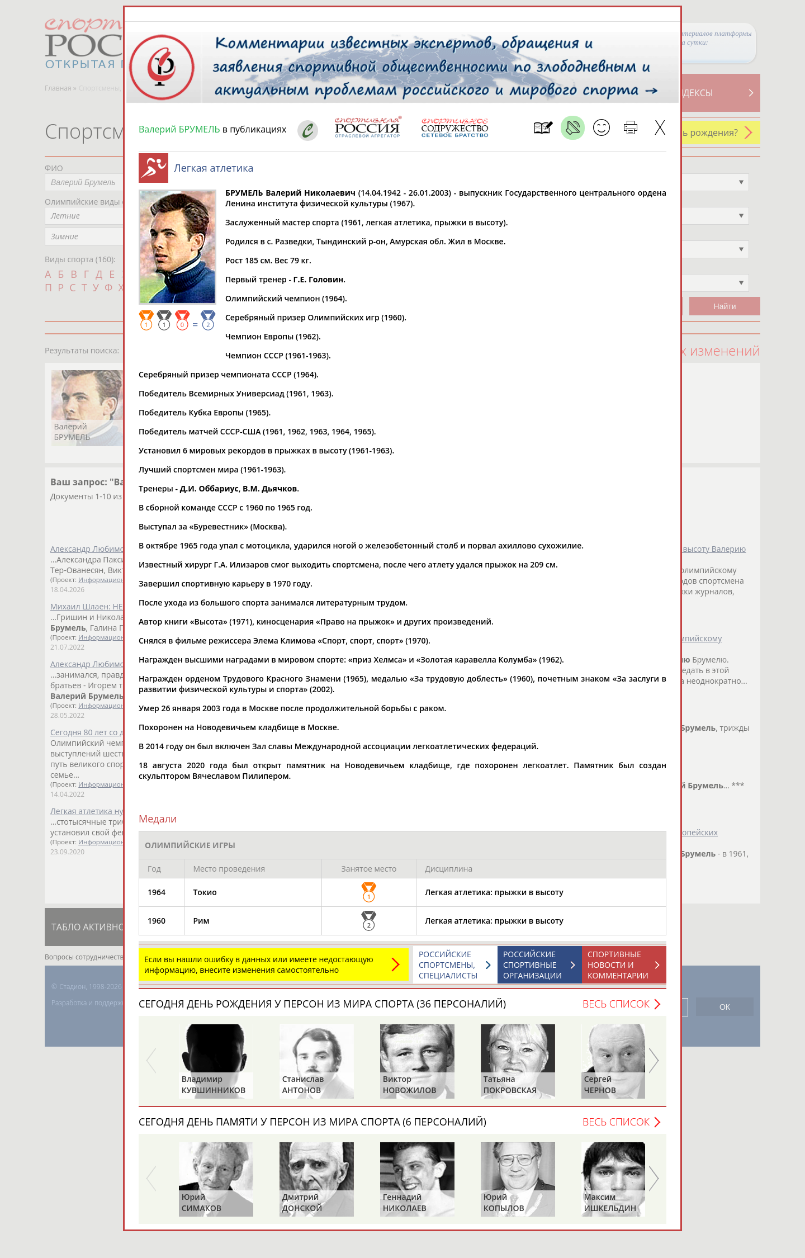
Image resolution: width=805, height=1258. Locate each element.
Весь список (616, 1003)
